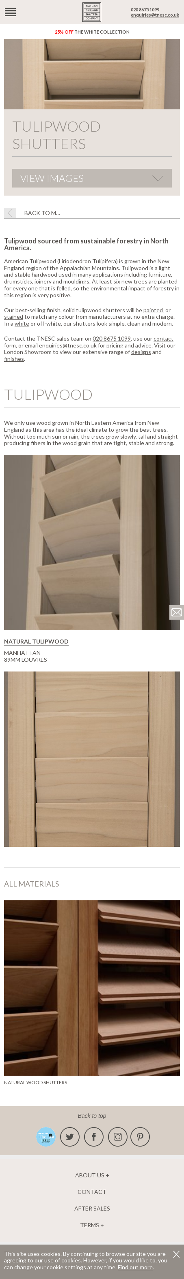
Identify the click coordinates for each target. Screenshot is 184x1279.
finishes (14, 358)
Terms (89, 1225)
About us (89, 1175)
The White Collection (92, 31)
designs (141, 351)
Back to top (92, 1116)
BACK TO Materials (42, 212)
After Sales (92, 1208)
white (22, 323)
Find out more (135, 1267)
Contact (92, 1192)
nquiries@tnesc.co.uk (69, 345)
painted (153, 310)
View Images (52, 178)
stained (13, 316)
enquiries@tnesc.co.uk (155, 14)
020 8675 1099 (145, 9)
